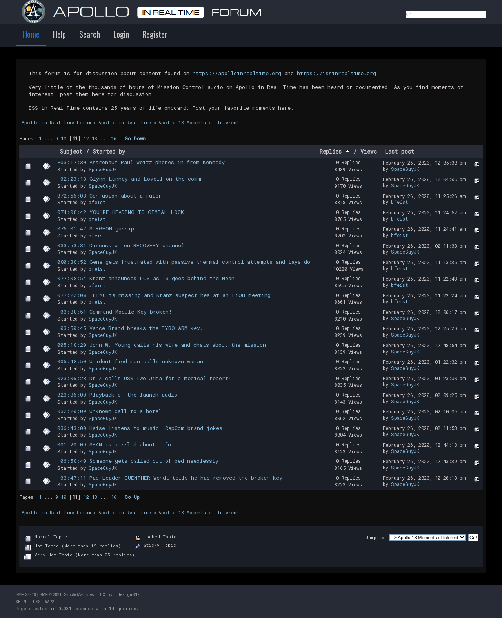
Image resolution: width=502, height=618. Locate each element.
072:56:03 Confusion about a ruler (109, 195)
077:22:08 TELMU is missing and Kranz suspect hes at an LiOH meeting (164, 295)
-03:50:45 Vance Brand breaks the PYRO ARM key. (130, 328)
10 (63, 138)
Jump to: (376, 537)
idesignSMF (127, 594)
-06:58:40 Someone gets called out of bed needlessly (137, 460)
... (49, 138)
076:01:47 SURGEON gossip (95, 228)
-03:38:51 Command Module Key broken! (114, 311)
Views (368, 151)
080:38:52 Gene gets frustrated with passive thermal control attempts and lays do (183, 261)
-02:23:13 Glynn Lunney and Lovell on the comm (129, 178)
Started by (109, 151)
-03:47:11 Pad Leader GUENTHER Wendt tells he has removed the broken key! (171, 477)
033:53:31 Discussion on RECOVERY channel (120, 245)
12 (86, 138)
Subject (71, 151)
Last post (399, 151)
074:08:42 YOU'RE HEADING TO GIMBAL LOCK (120, 212)
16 (113, 138)
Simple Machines (79, 595)
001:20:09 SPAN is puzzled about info (114, 444)
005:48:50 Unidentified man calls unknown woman (130, 361)
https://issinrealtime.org (336, 73)
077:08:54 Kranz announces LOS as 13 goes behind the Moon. (147, 278)
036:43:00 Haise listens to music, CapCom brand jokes (139, 427)
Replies (335, 151)
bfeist (97, 202)
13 (94, 138)
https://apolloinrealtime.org (237, 73)
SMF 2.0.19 (26, 595)
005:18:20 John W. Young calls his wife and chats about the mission (161, 344)
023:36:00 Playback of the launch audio (117, 394)
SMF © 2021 (51, 595)
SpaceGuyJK (103, 169)
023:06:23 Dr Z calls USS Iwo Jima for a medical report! (144, 378)
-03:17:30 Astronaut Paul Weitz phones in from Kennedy (141, 162)
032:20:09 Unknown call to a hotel (109, 411)
